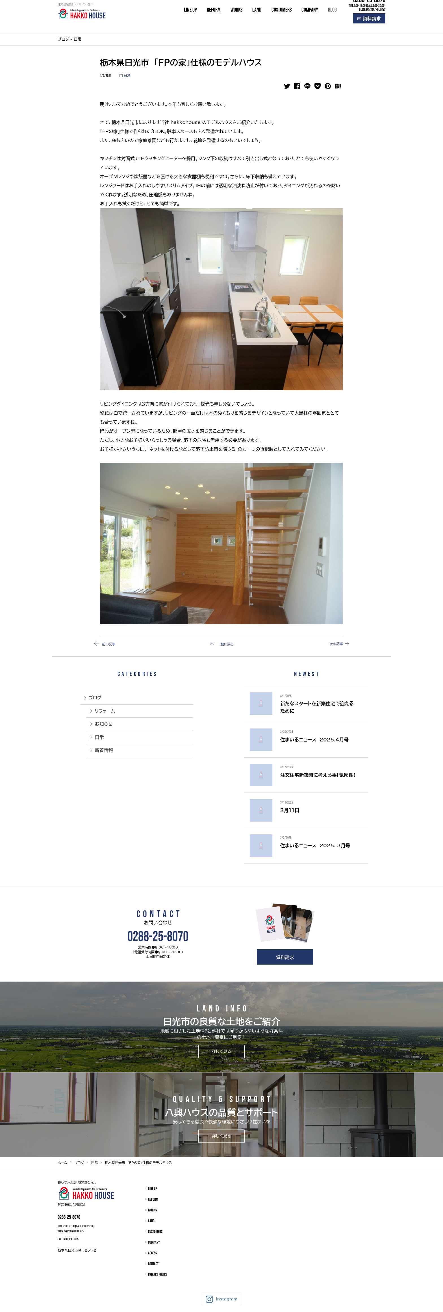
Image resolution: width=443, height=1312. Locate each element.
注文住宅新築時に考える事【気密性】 (318, 775)
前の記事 (110, 644)
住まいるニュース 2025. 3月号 (315, 845)
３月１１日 (289, 810)
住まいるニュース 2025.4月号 (314, 739)
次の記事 (333, 644)
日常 (127, 75)
